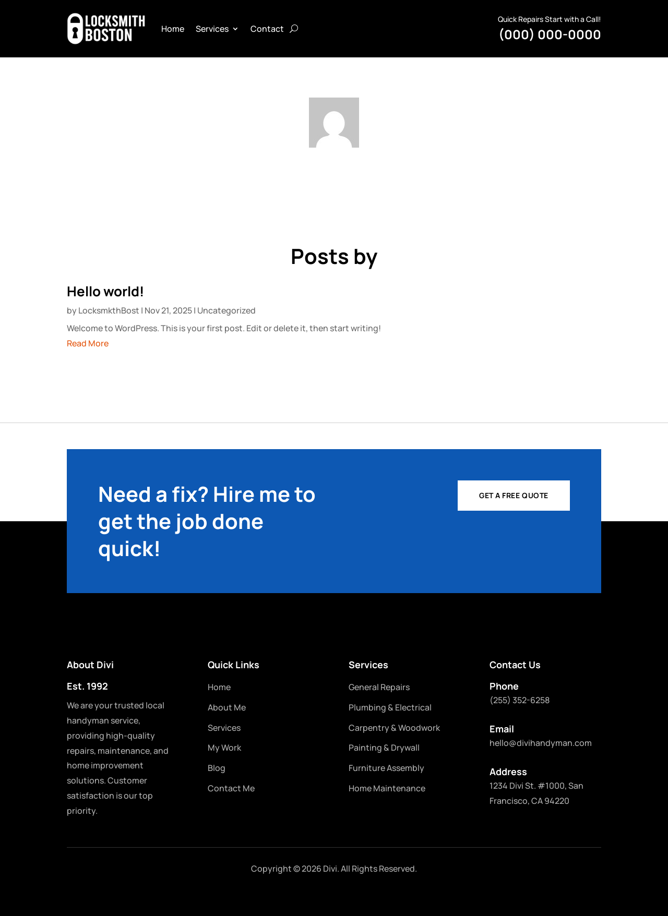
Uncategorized (226, 310)
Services (212, 28)
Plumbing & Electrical (390, 707)
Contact (267, 28)
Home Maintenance (387, 788)
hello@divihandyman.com (541, 743)
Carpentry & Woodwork (394, 727)
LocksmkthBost (108, 310)
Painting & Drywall (384, 747)
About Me (227, 707)
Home (172, 28)
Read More (88, 343)
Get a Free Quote (513, 495)
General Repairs (379, 687)
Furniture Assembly (386, 768)
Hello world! (105, 291)
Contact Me (231, 788)
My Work (224, 747)
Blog (216, 768)
